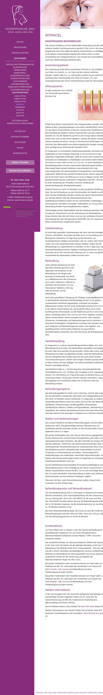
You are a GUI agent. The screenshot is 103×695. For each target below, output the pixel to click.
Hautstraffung (20, 92)
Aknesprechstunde (20, 76)
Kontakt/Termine (20, 137)
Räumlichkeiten (20, 53)
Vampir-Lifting (20, 99)
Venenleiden (20, 70)
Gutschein (20, 142)
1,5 (9, 210)
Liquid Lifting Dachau (9, 692)
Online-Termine (20, 162)
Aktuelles (20, 131)
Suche (20, 148)
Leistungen (20, 58)
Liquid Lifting (20, 96)
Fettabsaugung (20, 121)
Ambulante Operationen (20, 87)
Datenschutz (20, 153)
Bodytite (20, 113)
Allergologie (20, 67)
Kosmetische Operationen (20, 123)
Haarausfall (20, 73)
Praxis (20, 42)
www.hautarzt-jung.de (24, 200)
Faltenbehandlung (20, 90)
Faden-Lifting (20, 102)
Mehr (29, 216)
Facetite (20, 110)
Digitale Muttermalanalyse (20, 64)
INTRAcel (20, 104)
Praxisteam (20, 47)
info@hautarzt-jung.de (23, 197)
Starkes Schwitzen (20, 78)
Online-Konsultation (20, 170)
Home (47, 27)
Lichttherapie (20, 81)
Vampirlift (96, 536)
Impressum (83, 692)
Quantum (20, 116)
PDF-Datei (89, 606)
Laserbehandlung (20, 84)
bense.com (74, 692)
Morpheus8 (20, 107)
